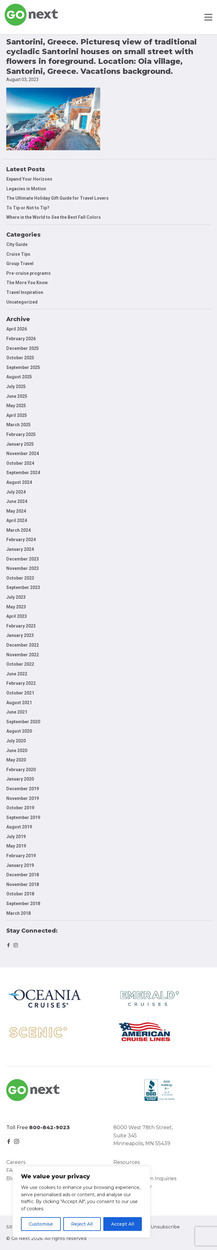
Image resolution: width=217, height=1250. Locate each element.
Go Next (32, 15)
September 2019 (23, 817)
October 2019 (20, 807)
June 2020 (16, 750)
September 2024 (23, 472)
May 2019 (16, 845)
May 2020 (16, 759)
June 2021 (16, 712)
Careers (15, 1162)
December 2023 (22, 558)
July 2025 (16, 386)
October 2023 (20, 578)
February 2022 (21, 683)
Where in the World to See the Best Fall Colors (53, 217)
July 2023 (16, 597)
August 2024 (19, 482)
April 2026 (16, 328)
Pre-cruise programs (28, 273)
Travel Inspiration (24, 292)
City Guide (17, 244)
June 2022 (16, 673)
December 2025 (22, 348)
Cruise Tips (18, 254)
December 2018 (22, 874)
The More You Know (27, 282)
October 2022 (20, 664)
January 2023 (20, 635)
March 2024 (18, 530)
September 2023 (23, 587)
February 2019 (21, 855)
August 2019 (19, 826)
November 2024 (22, 453)
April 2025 (16, 415)
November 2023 (22, 568)
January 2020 (20, 778)
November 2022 (22, 654)
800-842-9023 (49, 1127)
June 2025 (16, 396)
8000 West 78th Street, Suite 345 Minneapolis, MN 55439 (143, 1135)
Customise (41, 1224)
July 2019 (16, 836)
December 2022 (22, 645)
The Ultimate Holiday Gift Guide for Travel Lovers (57, 198)
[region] (81, 1201)
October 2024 (20, 463)
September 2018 (23, 903)
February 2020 (21, 769)
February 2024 (21, 539)
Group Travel (20, 263)
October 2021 (20, 692)
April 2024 (16, 520)
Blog (12, 1178)
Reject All (82, 1224)
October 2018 (20, 893)
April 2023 (16, 616)
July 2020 (16, 740)
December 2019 (22, 788)
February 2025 (21, 434)
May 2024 (16, 511)
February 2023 (21, 625)
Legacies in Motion (26, 188)
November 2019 (22, 798)
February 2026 (21, 338)
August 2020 (19, 731)
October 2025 (20, 357)
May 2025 (16, 405)
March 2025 (18, 424)
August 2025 (19, 376)
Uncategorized (22, 302)
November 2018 (22, 884)
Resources (126, 1162)
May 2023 (16, 606)
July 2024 (16, 491)
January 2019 (20, 865)
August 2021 (19, 702)
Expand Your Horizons (29, 179)
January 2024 (20, 549)
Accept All (122, 1224)
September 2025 (23, 367)
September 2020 (23, 721)
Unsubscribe (165, 1227)
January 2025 (20, 444)
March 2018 (18, 913)
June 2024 (16, 501)
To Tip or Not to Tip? (28, 207)
